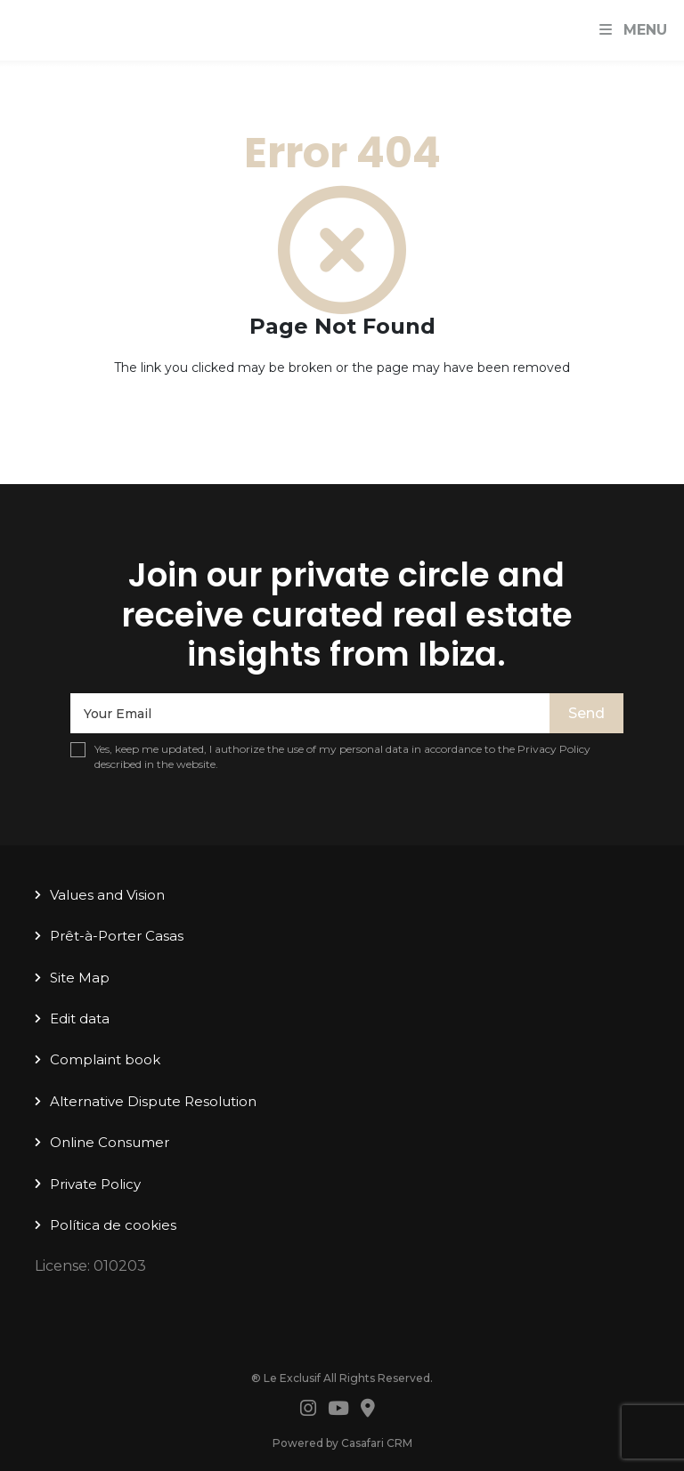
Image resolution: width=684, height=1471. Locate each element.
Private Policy (95, 1184)
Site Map (80, 977)
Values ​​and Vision (107, 894)
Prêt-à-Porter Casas (116, 935)
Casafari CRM (376, 1443)
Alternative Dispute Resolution (153, 1101)
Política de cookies (113, 1224)
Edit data (80, 1018)
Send (586, 713)
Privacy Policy (553, 749)
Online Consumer (109, 1142)
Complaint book (105, 1059)
